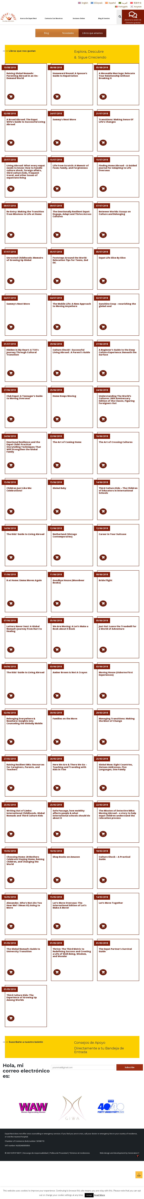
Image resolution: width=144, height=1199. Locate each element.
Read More (99, 1195)
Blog (46, 33)
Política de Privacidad (59, 1153)
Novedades (68, 33)
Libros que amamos (92, 33)
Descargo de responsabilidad (35, 1153)
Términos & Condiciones (79, 1153)
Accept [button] (89, 1195)
